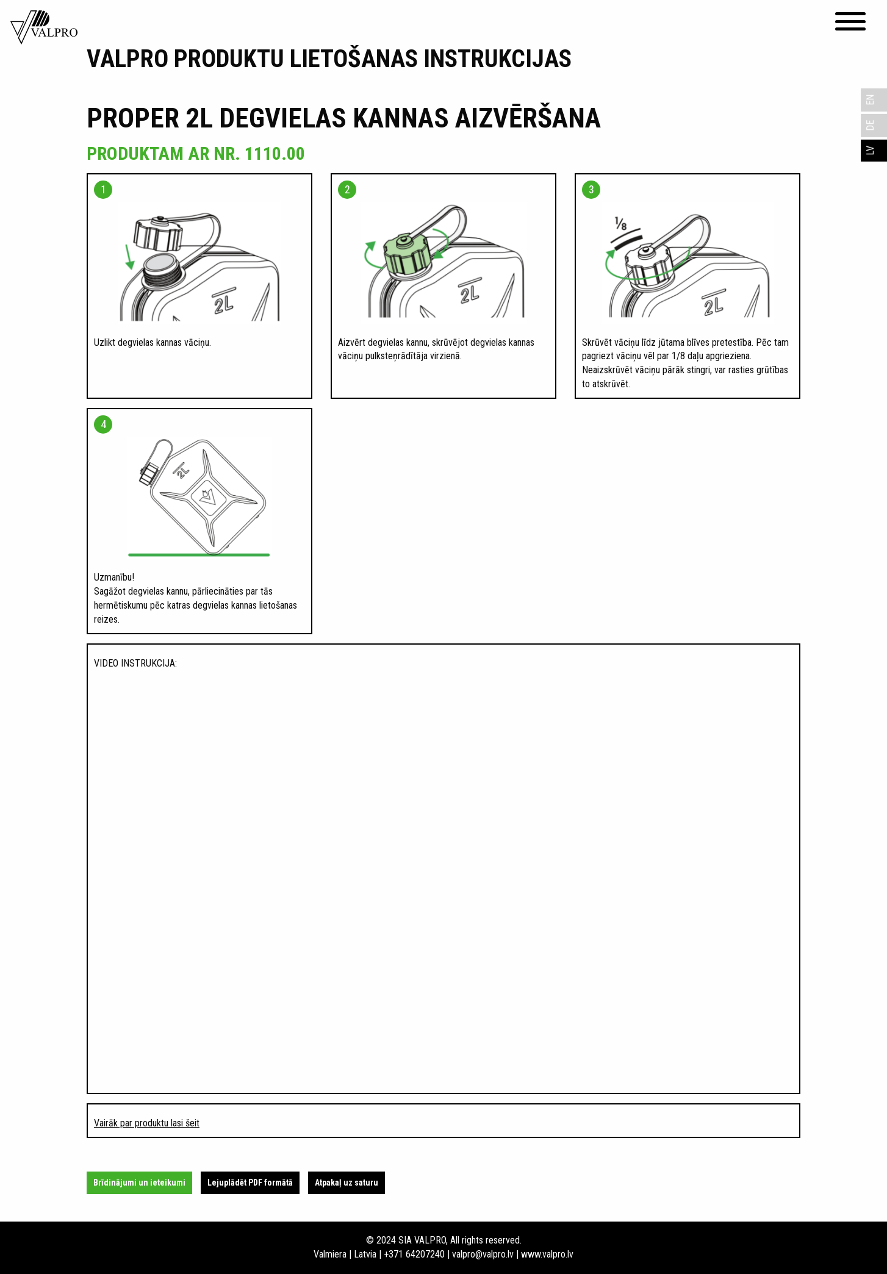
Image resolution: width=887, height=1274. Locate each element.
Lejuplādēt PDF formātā (250, 1182)
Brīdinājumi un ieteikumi (139, 1182)
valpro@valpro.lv (483, 1254)
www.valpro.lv (547, 1254)
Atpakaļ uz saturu (346, 1182)
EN (870, 100)
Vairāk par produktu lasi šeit (146, 1123)
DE (870, 125)
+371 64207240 (414, 1254)
